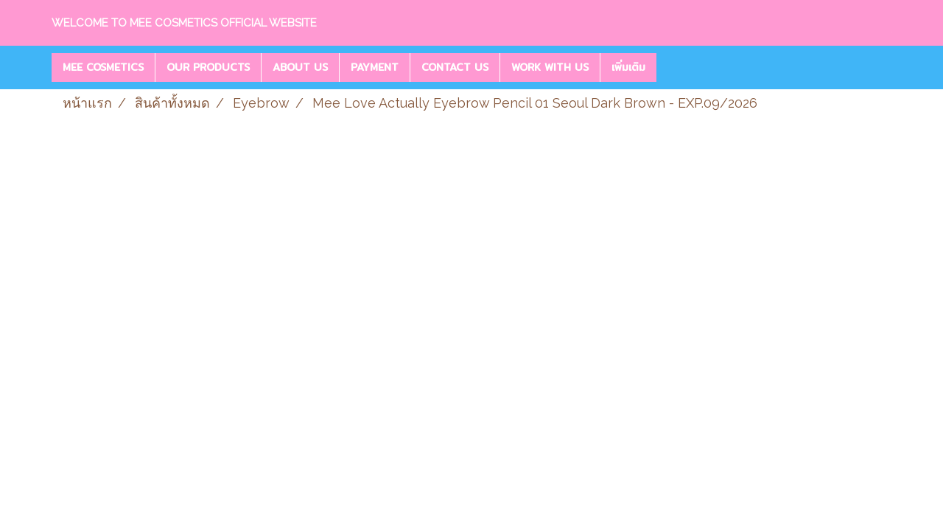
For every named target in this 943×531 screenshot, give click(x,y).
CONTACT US (454, 67)
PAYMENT (375, 67)
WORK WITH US (550, 67)
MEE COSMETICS (103, 67)
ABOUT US (300, 67)
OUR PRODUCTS (208, 67)
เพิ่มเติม (628, 67)
